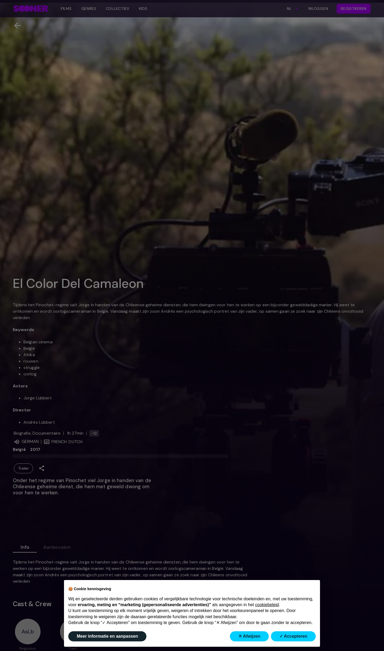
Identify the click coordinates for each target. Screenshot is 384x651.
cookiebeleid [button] (267, 604)
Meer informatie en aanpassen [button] (107, 636)
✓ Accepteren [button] (293, 636)
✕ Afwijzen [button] (249, 636)
